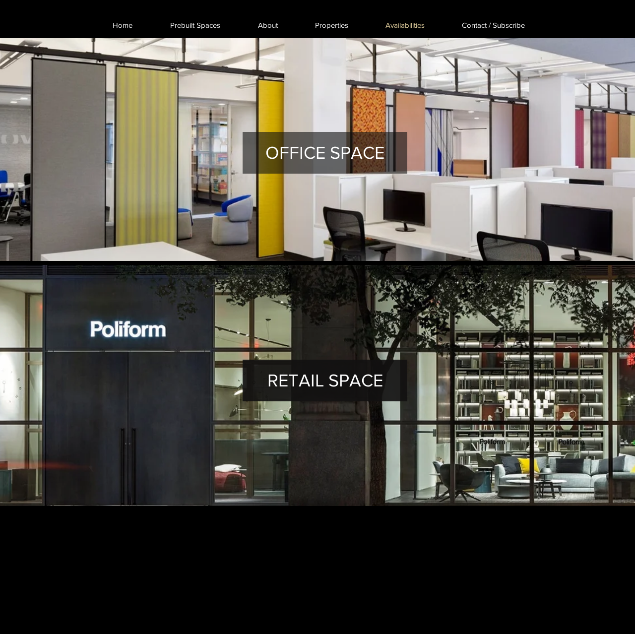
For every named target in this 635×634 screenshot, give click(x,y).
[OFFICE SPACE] (325, 153)
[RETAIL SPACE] (325, 380)
